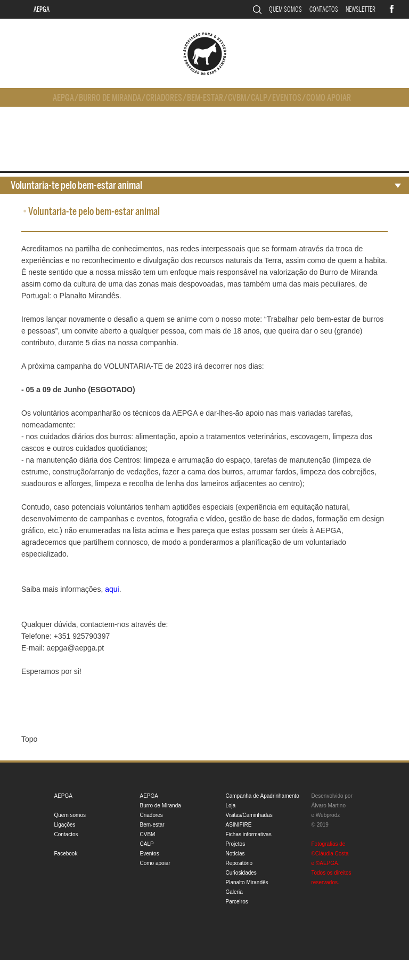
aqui (112, 589)
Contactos (323, 9)
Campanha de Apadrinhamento (262, 796)
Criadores (164, 98)
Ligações (65, 825)
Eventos (286, 98)
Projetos (236, 844)
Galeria (234, 892)
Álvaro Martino (329, 805)
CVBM (237, 98)
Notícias (235, 853)
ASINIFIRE (239, 825)
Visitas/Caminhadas (249, 815)
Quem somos (285, 9)
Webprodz (328, 815)
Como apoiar (328, 98)
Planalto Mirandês (247, 882)
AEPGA (42, 9)
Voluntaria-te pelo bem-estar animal (76, 185)
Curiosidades (241, 873)
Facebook (66, 853)
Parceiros (237, 902)
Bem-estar (205, 98)
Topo (29, 739)
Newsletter (360, 9)
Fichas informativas (249, 834)
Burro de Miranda (110, 98)
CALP (259, 98)
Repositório (239, 863)
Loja (231, 805)
